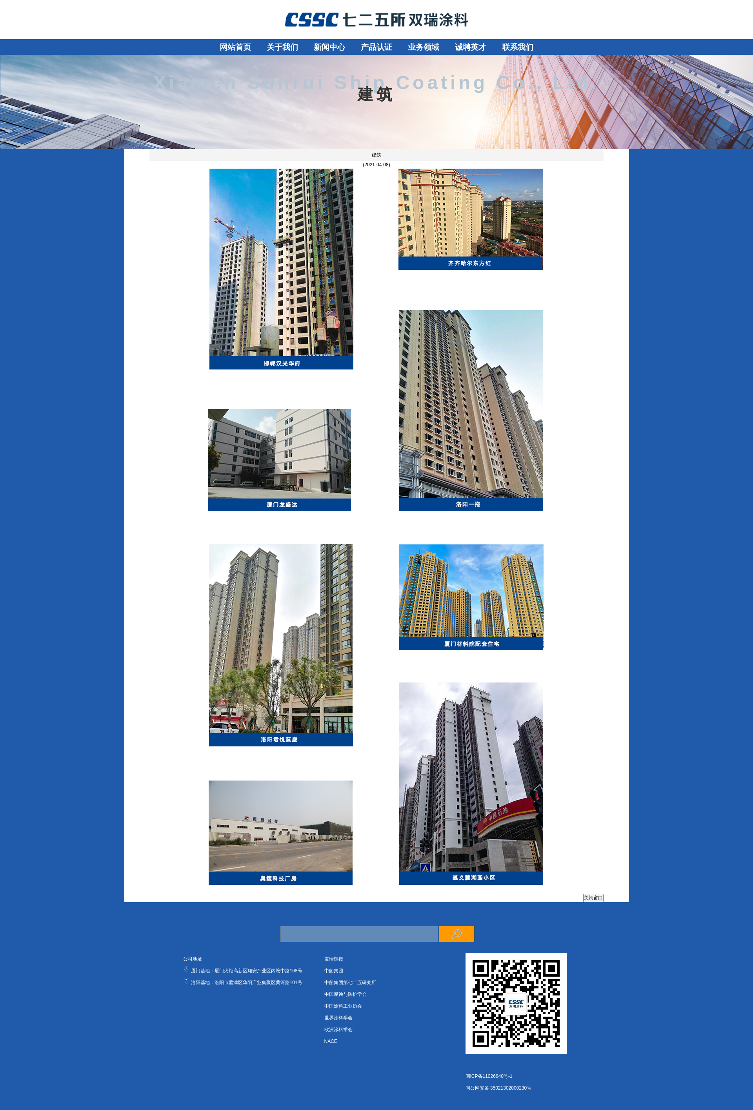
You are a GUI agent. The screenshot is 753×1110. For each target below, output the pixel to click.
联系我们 (517, 47)
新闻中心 (329, 47)
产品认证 (376, 47)
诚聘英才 (470, 47)
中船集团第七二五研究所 (350, 982)
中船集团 (333, 971)
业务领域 (423, 47)
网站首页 (235, 47)
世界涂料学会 (338, 1018)
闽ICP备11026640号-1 (489, 1076)
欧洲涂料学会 (338, 1029)
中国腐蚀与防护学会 (345, 994)
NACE (330, 1041)
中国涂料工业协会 (343, 1006)
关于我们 (282, 47)
